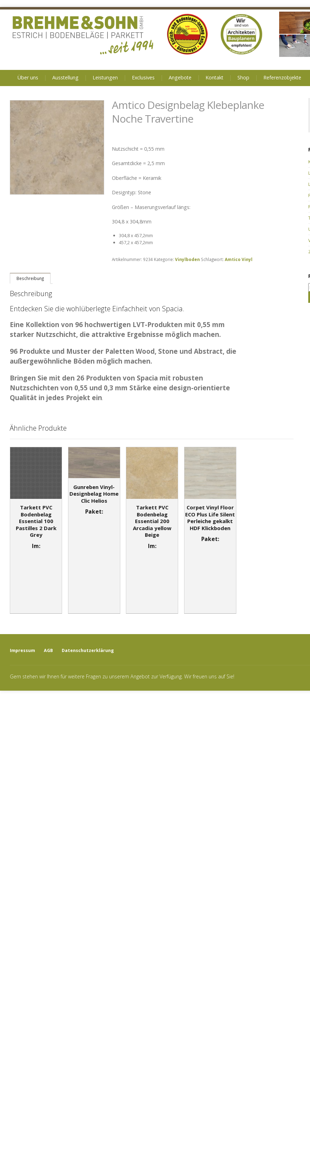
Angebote (180, 77)
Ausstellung (65, 77)
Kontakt (214, 77)
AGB (48, 650)
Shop (243, 77)
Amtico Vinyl (238, 259)
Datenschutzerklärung (88, 650)
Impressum (22, 650)
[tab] (30, 278)
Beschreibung (30, 278)
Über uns (28, 77)
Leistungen (105, 77)
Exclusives (143, 77)
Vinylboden (187, 259)
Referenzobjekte (282, 77)
